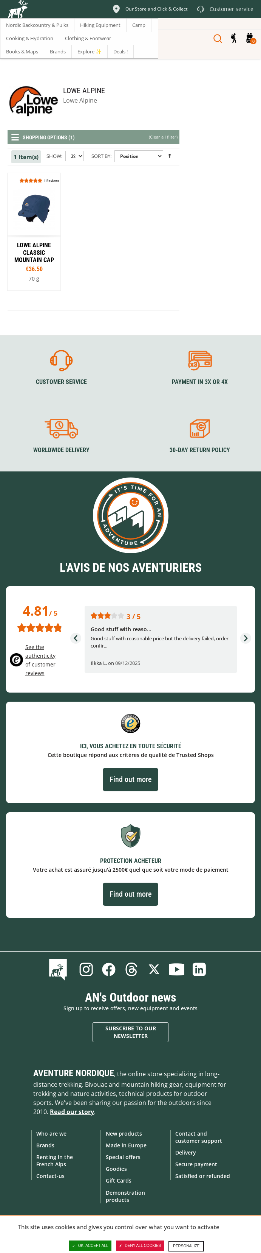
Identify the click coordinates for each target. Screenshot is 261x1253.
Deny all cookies (140, 1246)
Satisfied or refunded (202, 1176)
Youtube (176, 969)
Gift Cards (118, 1180)
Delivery (185, 1152)
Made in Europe (126, 1144)
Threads (131, 969)
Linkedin (199, 969)
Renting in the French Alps (54, 1160)
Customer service (61, 381)
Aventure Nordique (73, 1072)
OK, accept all (90, 1246)
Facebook (108, 969)
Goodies (116, 1168)
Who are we (51, 1133)
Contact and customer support (198, 1137)
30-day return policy (200, 449)
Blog (59, 969)
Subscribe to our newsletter (130, 1032)
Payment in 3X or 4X (200, 381)
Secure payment (196, 1164)
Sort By (100, 156)
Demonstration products (125, 1196)
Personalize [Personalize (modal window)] (186, 1246)
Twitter (154, 969)
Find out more (130, 779)
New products (124, 1133)
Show (53, 156)
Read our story (72, 1111)
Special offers (123, 1156)
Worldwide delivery (61, 449)
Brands (45, 1144)
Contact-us (50, 1176)
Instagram (86, 969)
